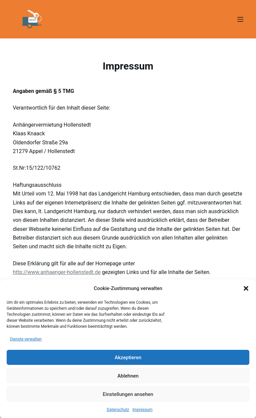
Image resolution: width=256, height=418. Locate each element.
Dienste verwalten (26, 343)
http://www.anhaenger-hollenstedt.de (57, 272)
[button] (246, 292)
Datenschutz (118, 414)
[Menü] (240, 19)
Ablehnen (127, 380)
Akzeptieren (128, 362)
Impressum (142, 414)
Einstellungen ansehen (128, 398)
